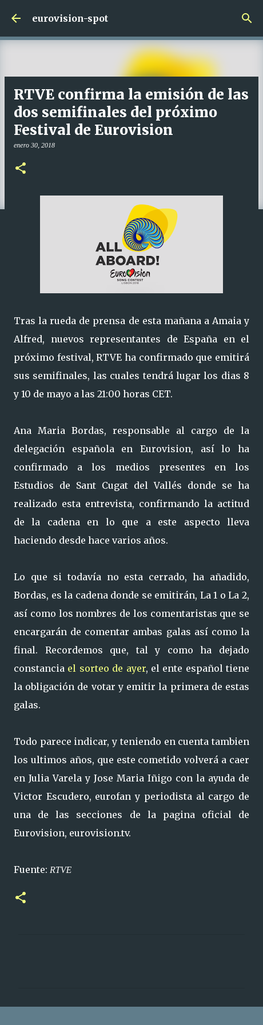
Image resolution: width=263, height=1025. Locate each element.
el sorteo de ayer (106, 668)
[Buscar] (247, 18)
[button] (20, 169)
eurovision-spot (70, 18)
